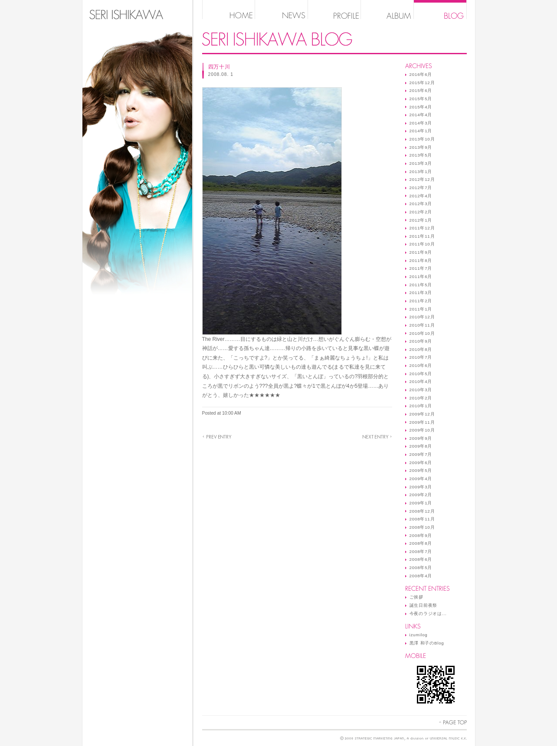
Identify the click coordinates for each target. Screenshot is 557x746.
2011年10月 (422, 244)
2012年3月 (421, 203)
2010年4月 (421, 381)
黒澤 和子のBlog (427, 643)
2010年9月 (421, 341)
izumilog (419, 634)
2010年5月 (421, 373)
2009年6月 (421, 462)
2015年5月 (421, 98)
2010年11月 (422, 325)
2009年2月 (421, 494)
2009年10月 (422, 430)
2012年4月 (421, 195)
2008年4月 (421, 575)
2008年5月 (421, 567)
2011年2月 (421, 300)
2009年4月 (421, 478)
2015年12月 (422, 82)
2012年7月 (421, 187)
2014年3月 (421, 123)
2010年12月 (422, 316)
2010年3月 (421, 389)
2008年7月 (421, 551)
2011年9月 (421, 252)
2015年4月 (421, 107)
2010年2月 (421, 398)
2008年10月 (422, 527)
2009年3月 (421, 486)
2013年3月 (421, 163)
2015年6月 (421, 90)
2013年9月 (421, 147)
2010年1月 (421, 405)
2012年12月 (422, 179)
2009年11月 (422, 422)
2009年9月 (421, 438)
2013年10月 (422, 139)
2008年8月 (421, 543)
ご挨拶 (416, 597)
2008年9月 (421, 535)
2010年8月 (421, 349)
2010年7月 (421, 357)
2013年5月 (421, 155)
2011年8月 (421, 260)
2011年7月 (421, 268)
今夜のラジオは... (428, 613)
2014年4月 (421, 114)
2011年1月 (421, 309)
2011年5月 (421, 284)
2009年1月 (421, 503)
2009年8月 (421, 446)
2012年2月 (421, 211)
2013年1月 (421, 171)
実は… (377, 437)
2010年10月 (422, 333)
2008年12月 (422, 511)
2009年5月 (421, 470)
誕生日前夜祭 (424, 605)
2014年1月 (421, 130)
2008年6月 (421, 559)
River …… (217, 437)
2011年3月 (421, 292)
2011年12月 (422, 228)
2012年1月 (421, 220)
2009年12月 (422, 414)
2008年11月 (422, 519)
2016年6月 (421, 74)
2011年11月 (422, 236)
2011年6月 (421, 276)
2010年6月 (421, 365)
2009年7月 (421, 454)
